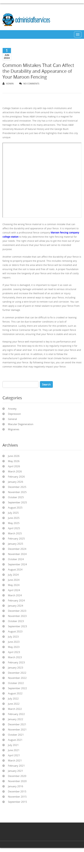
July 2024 (13, 574)
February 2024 (16, 600)
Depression (14, 413)
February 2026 (16, 476)
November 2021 (17, 729)
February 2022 (16, 714)
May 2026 (14, 461)
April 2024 (14, 590)
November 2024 (17, 554)
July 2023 (13, 636)
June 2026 (14, 456)
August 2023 (15, 631)
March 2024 (15, 595)
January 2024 (15, 605)
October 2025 (16, 497)
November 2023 (17, 616)
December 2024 (17, 548)
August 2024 (15, 569)
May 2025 (14, 523)
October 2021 (16, 734)
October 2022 (16, 683)
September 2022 (17, 688)
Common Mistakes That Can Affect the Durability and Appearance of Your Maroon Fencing (38, 71)
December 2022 (17, 672)
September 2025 (17, 502)
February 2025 (16, 538)
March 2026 (15, 471)
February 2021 (16, 765)
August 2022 (15, 693)
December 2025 (17, 487)
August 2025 (15, 507)
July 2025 (13, 512)
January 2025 (15, 543)
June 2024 (14, 579)
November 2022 (17, 678)
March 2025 (15, 533)
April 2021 (14, 755)
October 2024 (16, 559)
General (12, 419)
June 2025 (14, 517)
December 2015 (17, 791)
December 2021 (17, 724)
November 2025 (17, 492)
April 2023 (14, 652)
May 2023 (14, 647)
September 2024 (17, 564)
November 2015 (17, 796)
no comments (29, 83)
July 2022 (13, 698)
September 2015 (17, 801)
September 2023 (17, 626)
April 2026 (14, 466)
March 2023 (15, 657)
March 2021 (15, 760)
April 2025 (14, 528)
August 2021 (15, 739)
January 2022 (15, 719)
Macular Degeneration (20, 424)
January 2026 (15, 481)
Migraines (13, 429)
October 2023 (16, 621)
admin (8, 83)
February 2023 (16, 662)
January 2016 (15, 786)
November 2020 (17, 781)
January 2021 (15, 770)
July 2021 (13, 745)
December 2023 (17, 610)
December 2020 (17, 776)
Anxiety (12, 408)
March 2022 (15, 708)
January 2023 (15, 667)
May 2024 (14, 585)
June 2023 (14, 641)
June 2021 (14, 750)
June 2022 (14, 703)
